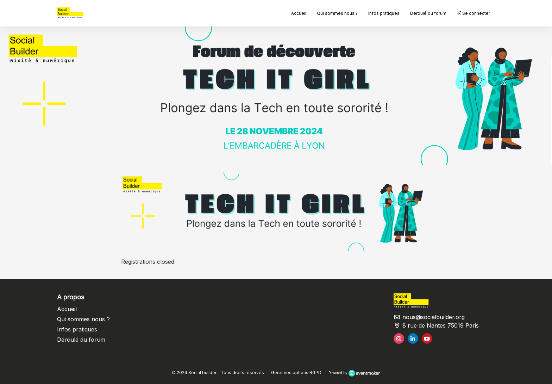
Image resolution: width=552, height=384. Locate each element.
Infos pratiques (384, 13)
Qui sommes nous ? (337, 13)
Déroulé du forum (428, 13)
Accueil (298, 13)
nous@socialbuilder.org (429, 317)
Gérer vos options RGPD (296, 372)
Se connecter (473, 13)
